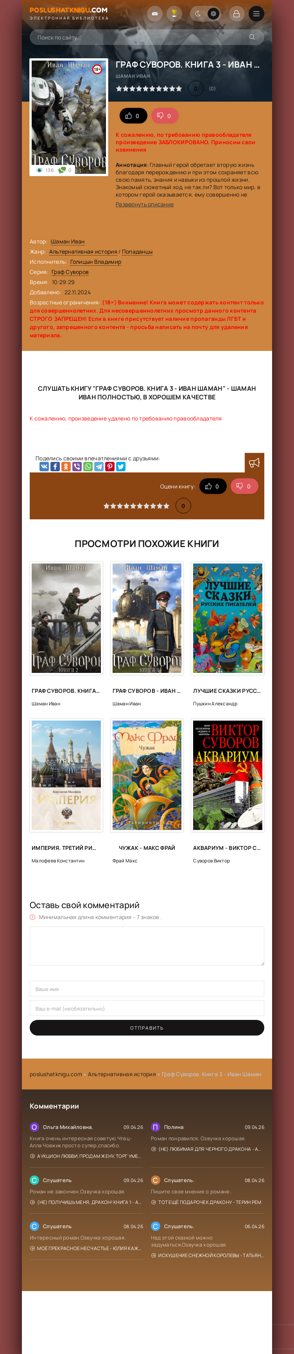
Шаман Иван (68, 241)
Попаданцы (137, 251)
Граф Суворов (70, 271)
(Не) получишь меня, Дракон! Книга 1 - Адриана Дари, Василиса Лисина (86, 1202)
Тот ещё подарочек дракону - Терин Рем (206, 1202)
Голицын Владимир (95, 261)
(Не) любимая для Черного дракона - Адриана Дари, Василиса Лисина (207, 1149)
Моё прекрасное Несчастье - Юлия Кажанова (86, 1248)
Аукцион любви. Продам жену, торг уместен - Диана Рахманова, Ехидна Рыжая (86, 1156)
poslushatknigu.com (56, 1074)
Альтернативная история (83, 251)
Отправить (147, 1028)
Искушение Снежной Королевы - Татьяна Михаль (207, 1255)
